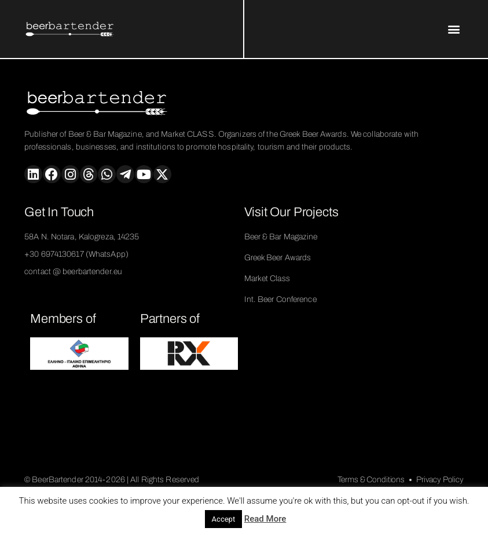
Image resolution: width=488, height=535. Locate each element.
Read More (265, 519)
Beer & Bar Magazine (281, 236)
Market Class (267, 278)
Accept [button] (224, 519)
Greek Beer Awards (277, 257)
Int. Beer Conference (280, 299)
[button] (454, 29)
